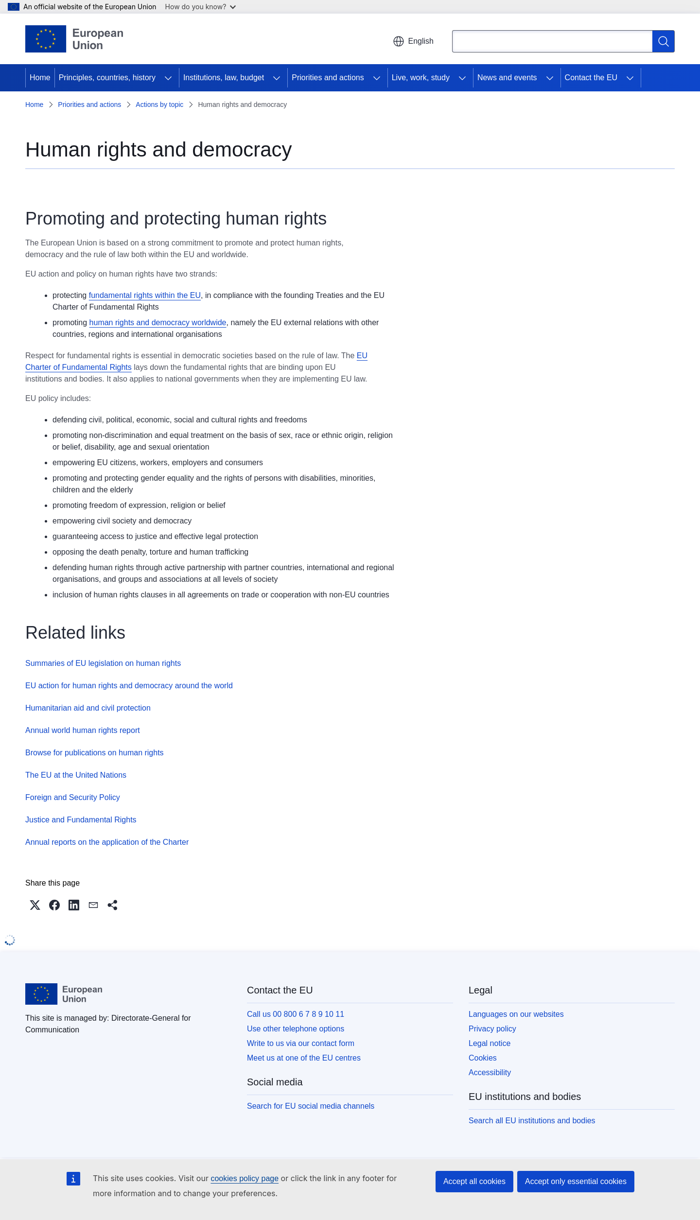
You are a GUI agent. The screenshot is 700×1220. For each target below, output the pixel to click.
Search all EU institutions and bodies (532, 1120)
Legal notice (489, 1043)
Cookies (483, 1058)
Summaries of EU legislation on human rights (103, 663)
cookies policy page (244, 1178)
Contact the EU (591, 77)
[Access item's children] (168, 77)
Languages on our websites (516, 1014)
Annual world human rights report (82, 730)
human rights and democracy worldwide (158, 322)
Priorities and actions (328, 77)
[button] (35, 905)
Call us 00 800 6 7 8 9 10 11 (295, 1014)
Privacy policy (492, 1029)
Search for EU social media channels (310, 1106)
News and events (507, 77)
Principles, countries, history (107, 77)
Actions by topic (159, 104)
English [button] (413, 41)
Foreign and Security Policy (72, 797)
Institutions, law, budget (223, 77)
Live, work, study (421, 77)
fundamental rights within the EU (145, 295)
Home (40, 77)
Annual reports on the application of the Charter (107, 842)
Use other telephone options (295, 1029)
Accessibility (490, 1072)
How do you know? (200, 6)
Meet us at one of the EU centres (304, 1058)
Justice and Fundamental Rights (81, 820)
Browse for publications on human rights (94, 753)
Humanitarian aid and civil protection (88, 708)
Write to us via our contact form (300, 1043)
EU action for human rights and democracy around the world (129, 685)
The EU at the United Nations (75, 775)
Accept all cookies (474, 1181)
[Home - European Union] (74, 38)
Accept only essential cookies (576, 1181)
